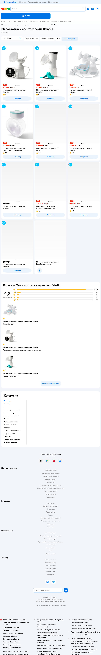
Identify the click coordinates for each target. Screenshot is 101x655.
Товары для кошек (50, 560)
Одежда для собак (50, 572)
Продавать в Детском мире (50, 473)
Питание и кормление (17, 21)
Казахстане (54, 606)
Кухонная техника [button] (10, 422)
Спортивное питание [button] (12, 440)
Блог (50, 551)
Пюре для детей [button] (10, 434)
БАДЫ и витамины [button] (11, 443)
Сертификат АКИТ (50, 491)
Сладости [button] (7, 437)
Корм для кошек (50, 563)
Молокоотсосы (65, 21)
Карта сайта (50, 497)
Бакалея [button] (7, 404)
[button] (25, 16)
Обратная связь (50, 494)
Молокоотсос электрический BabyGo (20, 321)
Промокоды (51, 482)
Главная (4, 21)
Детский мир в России (42, 606)
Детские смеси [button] (9, 407)
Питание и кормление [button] (12, 431)
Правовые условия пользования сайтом (50, 599)
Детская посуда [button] (10, 413)
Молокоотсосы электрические (13, 25)
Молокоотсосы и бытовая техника (43, 21)
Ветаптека (50, 574)
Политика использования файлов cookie (50, 488)
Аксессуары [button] (8, 401)
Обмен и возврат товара (51, 476)
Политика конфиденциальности (50, 485)
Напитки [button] (7, 428)
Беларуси (62, 606)
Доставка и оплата (50, 470)
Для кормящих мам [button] (11, 416)
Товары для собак (50, 566)
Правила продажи (50, 479)
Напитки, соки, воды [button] (11, 410)
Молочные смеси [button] (10, 425)
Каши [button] (6, 419)
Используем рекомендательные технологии (50, 601)
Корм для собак (50, 569)
